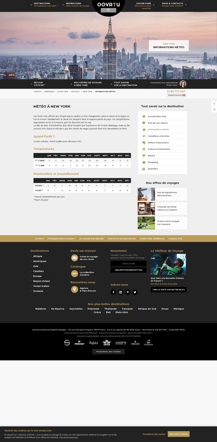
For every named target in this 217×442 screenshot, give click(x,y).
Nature (148, 156)
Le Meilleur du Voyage (167, 250)
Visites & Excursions (155, 142)
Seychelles (75, 309)
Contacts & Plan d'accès (122, 239)
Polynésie (93, 309)
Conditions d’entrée (155, 136)
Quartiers (150, 169)
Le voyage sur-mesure (91, 239)
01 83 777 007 (176, 91)
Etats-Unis (63, 92)
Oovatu (37, 92)
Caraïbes (38, 271)
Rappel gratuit (176, 95)
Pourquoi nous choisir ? (61, 239)
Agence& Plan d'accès (83, 289)
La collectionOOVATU (82, 273)
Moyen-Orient (41, 281)
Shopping (150, 162)
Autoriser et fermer (178, 434)
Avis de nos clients (155, 123)
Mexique (179, 309)
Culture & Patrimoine (156, 149)
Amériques (49, 92)
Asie (35, 266)
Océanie (38, 291)
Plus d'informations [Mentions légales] (69, 437)
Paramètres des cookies (154, 434)
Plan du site (175, 239)
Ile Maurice (57, 309)
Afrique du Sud (147, 309)
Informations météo (155, 129)
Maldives (40, 309)
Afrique (37, 256)
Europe (37, 276)
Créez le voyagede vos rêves (84, 257)
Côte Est (75, 92)
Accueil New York (154, 116)
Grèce (97, 312)
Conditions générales (152, 239)
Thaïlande (110, 309)
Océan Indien (41, 286)
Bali (108, 312)
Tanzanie (127, 309)
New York (169, 44)
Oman (165, 309)
